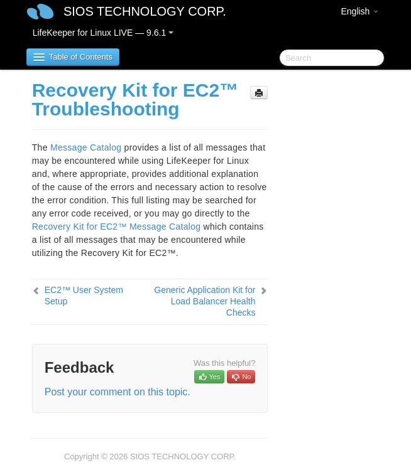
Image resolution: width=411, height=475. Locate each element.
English (359, 11)
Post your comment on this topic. (117, 392)
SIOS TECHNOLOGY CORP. (144, 11)
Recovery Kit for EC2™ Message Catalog (116, 226)
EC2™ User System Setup (84, 295)
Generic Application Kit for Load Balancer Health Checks (204, 301)
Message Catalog (85, 147)
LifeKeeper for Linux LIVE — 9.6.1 (103, 33)
